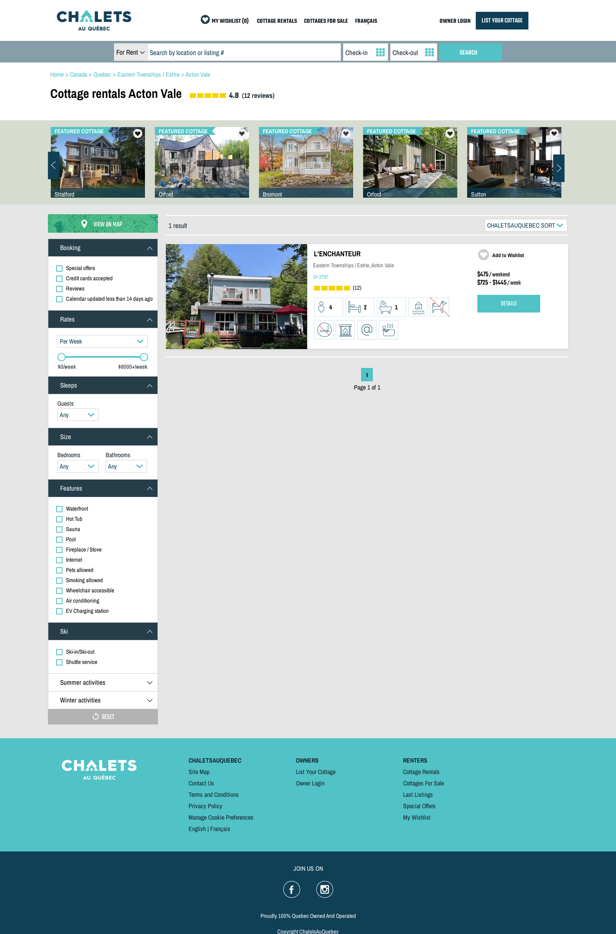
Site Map (199, 771)
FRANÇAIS (366, 21)
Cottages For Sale (423, 783)
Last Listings (418, 794)
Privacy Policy (205, 806)
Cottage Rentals (421, 771)
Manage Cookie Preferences (221, 817)
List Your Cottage (316, 771)
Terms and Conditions (214, 794)
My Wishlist (417, 817)
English (197, 828)
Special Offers (419, 806)
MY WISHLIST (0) (230, 21)
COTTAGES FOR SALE (326, 21)
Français (220, 828)
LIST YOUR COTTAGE (502, 21)
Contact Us (201, 783)
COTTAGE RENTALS (277, 21)
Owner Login (310, 783)
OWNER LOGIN (455, 21)
